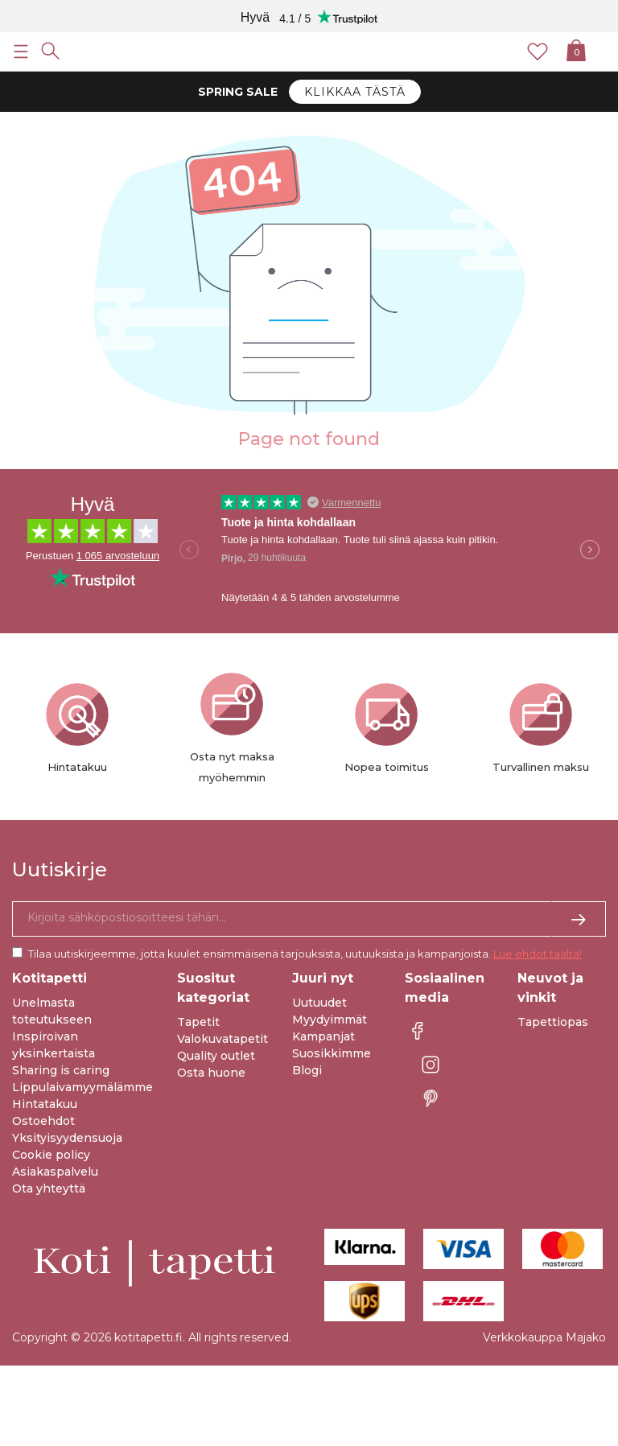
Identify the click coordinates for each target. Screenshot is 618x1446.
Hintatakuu (44, 1104)
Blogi (307, 1070)
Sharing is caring (60, 1070)
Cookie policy (51, 1154)
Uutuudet (319, 1002)
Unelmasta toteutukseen (52, 1011)
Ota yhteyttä (48, 1188)
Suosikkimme (331, 1053)
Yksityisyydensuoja (67, 1138)
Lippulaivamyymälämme (82, 1087)
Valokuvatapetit (222, 1039)
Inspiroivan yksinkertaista (53, 1045)
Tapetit (198, 1022)
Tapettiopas (552, 1022)
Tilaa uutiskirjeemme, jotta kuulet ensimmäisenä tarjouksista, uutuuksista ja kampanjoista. (305, 953)
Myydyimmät (329, 1019)
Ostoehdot (43, 1121)
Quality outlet (216, 1055)
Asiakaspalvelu (55, 1171)
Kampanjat (323, 1036)
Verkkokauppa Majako (544, 1337)
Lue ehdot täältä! (537, 953)
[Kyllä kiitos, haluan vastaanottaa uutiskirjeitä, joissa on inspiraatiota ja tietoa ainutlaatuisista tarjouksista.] (309, 919)
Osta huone (211, 1072)
